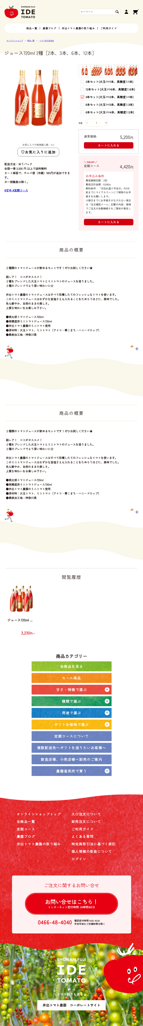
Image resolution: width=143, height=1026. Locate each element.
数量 (93, 123)
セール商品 (71, 677)
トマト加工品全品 (46, 40)
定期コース (26, 829)
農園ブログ (49, 28)
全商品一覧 (26, 821)
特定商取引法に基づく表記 (94, 843)
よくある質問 (83, 836)
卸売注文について (86, 821)
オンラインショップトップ (39, 814)
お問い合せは (71, 903)
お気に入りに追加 (40, 151)
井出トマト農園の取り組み (78, 28)
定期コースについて (71, 736)
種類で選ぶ (71, 701)
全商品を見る (71, 666)
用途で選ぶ (71, 712)
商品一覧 (31, 28)
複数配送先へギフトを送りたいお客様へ (71, 747)
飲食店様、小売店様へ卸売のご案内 (71, 759)
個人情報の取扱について (92, 851)
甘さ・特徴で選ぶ (71, 689)
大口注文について (86, 814)
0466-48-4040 (55, 922)
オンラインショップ (15, 40)
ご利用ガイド (108, 28)
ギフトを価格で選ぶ (71, 724)
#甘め (8, 190)
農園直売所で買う (71, 770)
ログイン (79, 858)
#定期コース (20, 190)
